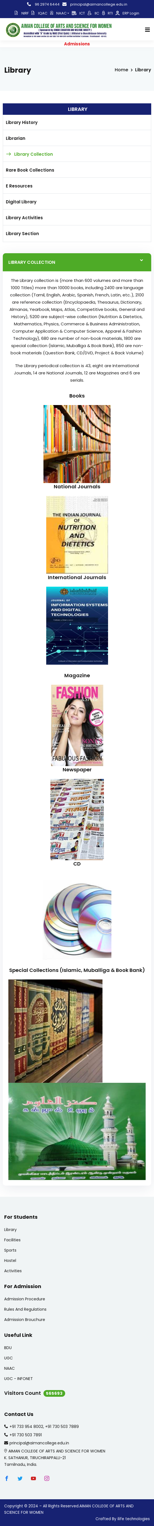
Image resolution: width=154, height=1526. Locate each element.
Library (10, 1229)
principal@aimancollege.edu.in (94, 4)
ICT (78, 13)
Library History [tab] (22, 122)
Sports (10, 1250)
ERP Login (127, 13)
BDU (8, 1348)
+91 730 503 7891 (25, 1435)
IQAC (39, 13)
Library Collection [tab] (33, 154)
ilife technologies (134, 1519)
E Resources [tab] (19, 186)
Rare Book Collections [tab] (30, 170)
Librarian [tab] (15, 138)
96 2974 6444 (43, 4)
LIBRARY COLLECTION (31, 262)
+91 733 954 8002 (26, 1426)
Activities (13, 1271)
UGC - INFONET (18, 1378)
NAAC (59, 13)
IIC (93, 13)
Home (121, 70)
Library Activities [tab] (24, 218)
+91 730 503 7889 (62, 1426)
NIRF (22, 13)
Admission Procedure (24, 1299)
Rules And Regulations (25, 1309)
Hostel (10, 1260)
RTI (107, 13)
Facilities (12, 1240)
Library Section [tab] (22, 234)
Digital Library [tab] (21, 202)
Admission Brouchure (24, 1319)
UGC (8, 1358)
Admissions (77, 44)
